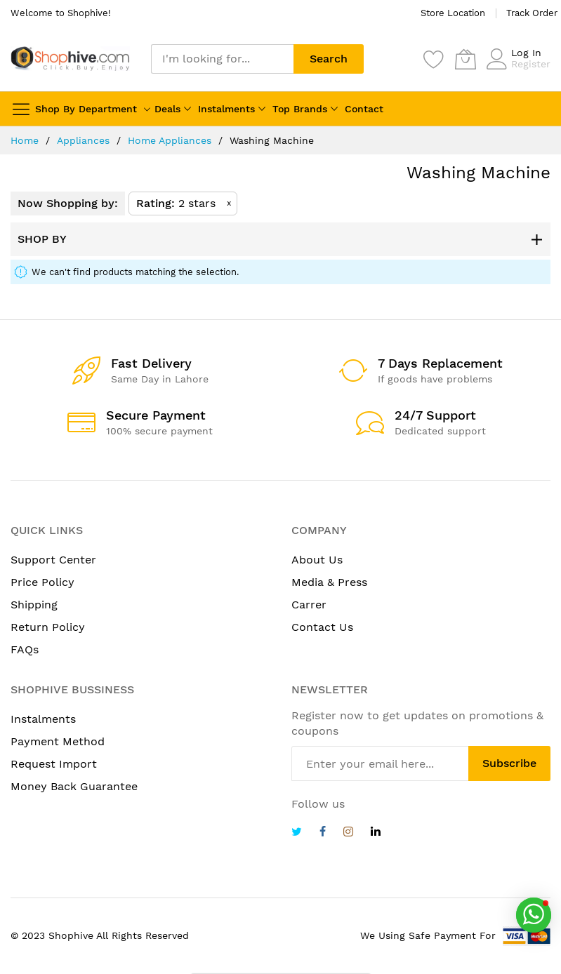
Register (530, 63)
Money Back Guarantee (74, 786)
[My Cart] (465, 59)
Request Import (54, 763)
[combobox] (222, 59)
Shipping (34, 604)
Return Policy (48, 627)
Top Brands (299, 108)
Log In (526, 52)
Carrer (308, 604)
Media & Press (329, 582)
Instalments (226, 108)
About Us (317, 559)
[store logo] (70, 58)
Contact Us (322, 627)
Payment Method (58, 741)
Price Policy (42, 582)
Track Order (531, 13)
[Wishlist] (433, 59)
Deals (167, 108)
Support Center (53, 559)
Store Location (453, 13)
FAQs (25, 649)
